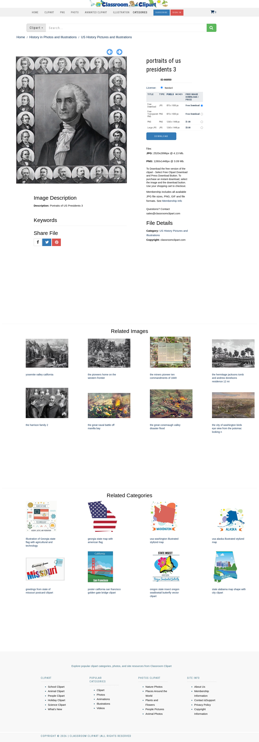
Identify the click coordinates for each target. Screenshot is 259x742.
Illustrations (103, 703)
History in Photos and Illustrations (53, 37)
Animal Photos (154, 713)
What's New (55, 709)
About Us (199, 686)
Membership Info (172, 200)
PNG (62, 12)
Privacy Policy (202, 704)
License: (151, 87)
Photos (101, 694)
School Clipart (56, 686)
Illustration (121, 12)
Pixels (170, 94)
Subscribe (162, 12)
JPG (160, 105)
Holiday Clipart (56, 700)
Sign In (177, 12)
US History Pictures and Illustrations (106, 37)
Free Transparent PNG (152, 114)
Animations (103, 699)
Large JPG (151, 127)
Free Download (151, 105)
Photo (75, 12)
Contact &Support (204, 700)
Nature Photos (153, 686)
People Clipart (56, 695)
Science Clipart (57, 704)
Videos (101, 708)
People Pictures (154, 709)
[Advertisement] (234, 109)
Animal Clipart (56, 691)
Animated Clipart (96, 12)
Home (35, 12)
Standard (169, 88)
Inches (179, 94)
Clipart (49, 12)
